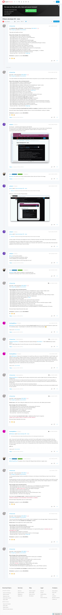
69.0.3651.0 (23, 398)
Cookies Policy (43, 594)
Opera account (21, 592)
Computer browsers (6, 590)
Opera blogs (31, 592)
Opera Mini (5, 605)
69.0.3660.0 (24, 515)
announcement (23, 29)
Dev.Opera (31, 595)
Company (54, 588)
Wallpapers (20, 594)
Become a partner (56, 597)
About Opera (55, 590)
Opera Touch (5, 607)
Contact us (54, 599)
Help (30, 588)
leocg (10, 174)
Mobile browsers (5, 601)
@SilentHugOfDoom (19, 339)
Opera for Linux (6, 596)
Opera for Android (6, 603)
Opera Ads (20, 595)
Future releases (7, 21)
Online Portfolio (17, 329)
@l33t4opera (12, 325)
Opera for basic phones (8, 609)
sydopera (11, 124)
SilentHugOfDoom (13, 323)
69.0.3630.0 (34, 28)
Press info (54, 592)
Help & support (32, 590)
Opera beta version (7, 597)
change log (13, 29)
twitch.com (33, 90)
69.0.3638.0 (24, 74)
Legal (42, 588)
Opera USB (5, 599)
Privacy (42, 592)
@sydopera (11, 176)
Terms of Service (44, 597)
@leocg (10, 188)
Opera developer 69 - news (21, 188)
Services (20, 588)
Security (42, 590)
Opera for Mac (6, 594)
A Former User (12, 26)
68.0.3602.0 (39, 341)
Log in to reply (56, 21)
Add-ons (19, 590)
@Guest (15, 124)
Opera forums (32, 594)
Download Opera (31, 10)
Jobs (53, 594)
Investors (54, 595)
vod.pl (29, 297)
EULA (42, 595)
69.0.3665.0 (24, 551)
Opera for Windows (7, 592)
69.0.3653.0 (24, 472)
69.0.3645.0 (24, 285)
